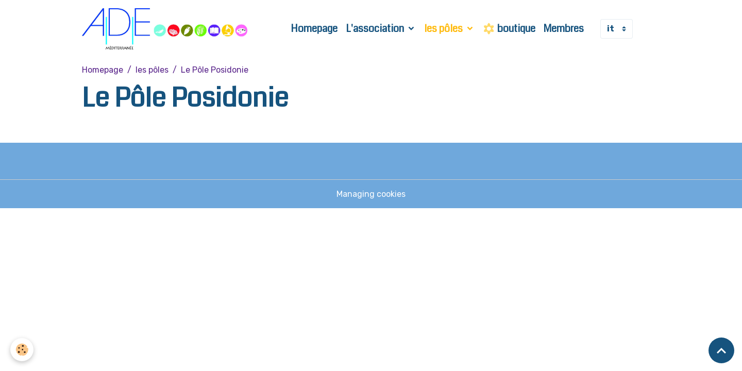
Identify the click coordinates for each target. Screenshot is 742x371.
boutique (509, 29)
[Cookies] (21, 349)
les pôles (444, 29)
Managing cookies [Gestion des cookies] (371, 194)
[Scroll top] (721, 350)
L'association (376, 29)
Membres (564, 29)
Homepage (314, 29)
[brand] (166, 28)
